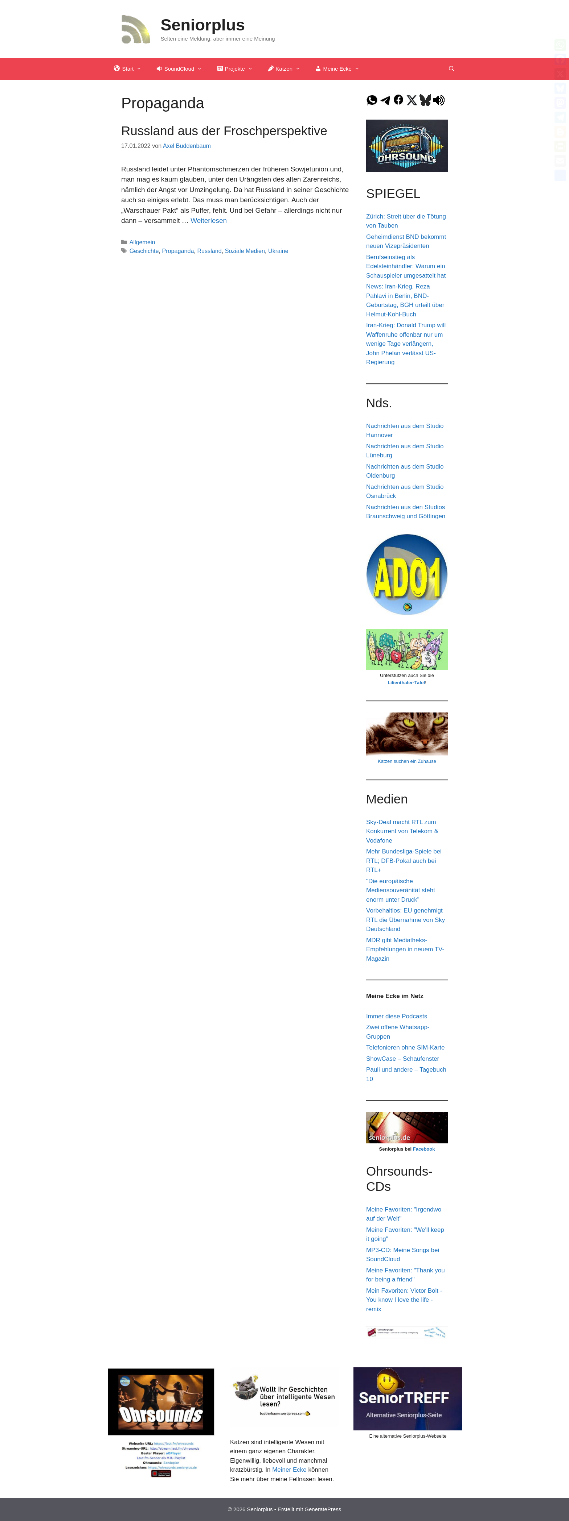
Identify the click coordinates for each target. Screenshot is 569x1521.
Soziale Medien (245, 251)
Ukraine (278, 251)
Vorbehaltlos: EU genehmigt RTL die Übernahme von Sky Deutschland (405, 919)
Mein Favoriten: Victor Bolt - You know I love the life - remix (404, 1300)
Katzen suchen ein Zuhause (407, 761)
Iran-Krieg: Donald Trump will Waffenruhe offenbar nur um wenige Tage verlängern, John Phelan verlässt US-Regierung (406, 344)
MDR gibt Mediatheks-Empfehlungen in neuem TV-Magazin (405, 949)
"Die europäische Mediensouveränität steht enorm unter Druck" (400, 890)
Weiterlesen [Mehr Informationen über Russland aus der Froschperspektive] (209, 220)
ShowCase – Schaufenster (402, 1058)
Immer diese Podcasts (396, 1016)
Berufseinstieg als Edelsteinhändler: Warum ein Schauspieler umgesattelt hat (406, 266)
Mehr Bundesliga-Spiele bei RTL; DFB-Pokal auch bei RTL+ (404, 860)
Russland (209, 251)
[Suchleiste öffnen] (451, 69)
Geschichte (144, 251)
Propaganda (178, 251)
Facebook (424, 1149)
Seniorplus (203, 25)
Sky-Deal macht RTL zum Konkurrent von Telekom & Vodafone (402, 831)
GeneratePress (322, 1509)
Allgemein (142, 242)
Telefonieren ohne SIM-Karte (405, 1047)
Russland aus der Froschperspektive (224, 131)
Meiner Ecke (289, 1469)
